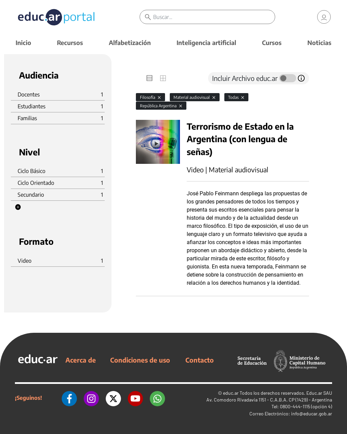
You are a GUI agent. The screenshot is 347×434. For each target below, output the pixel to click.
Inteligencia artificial (206, 42)
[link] (324, 17)
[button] (18, 207)
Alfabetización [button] (130, 42)
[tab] (149, 78)
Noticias (319, 42)
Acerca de (80, 360)
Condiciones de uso (140, 360)
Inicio (23, 42)
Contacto (199, 360)
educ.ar (231, 393)
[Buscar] (213, 17)
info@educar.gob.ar (311, 413)
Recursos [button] (70, 42)
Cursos (272, 42)
